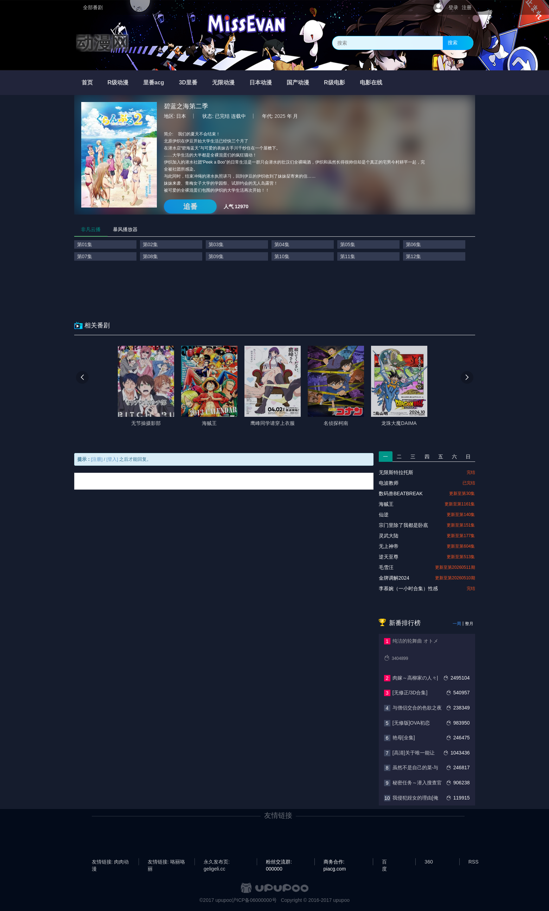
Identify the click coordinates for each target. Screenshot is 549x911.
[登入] (112, 459)
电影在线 (371, 82)
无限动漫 (223, 82)
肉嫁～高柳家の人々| (415, 678)
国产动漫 (298, 82)
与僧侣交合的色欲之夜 (417, 708)
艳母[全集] (403, 737)
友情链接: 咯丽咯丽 (166, 862)
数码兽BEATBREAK (401, 493)
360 (428, 862)
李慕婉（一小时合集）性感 (408, 588)
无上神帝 (388, 546)
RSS (473, 862)
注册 (467, 7)
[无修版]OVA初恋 (411, 723)
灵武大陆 (388, 536)
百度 (384, 862)
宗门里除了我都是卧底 (403, 525)
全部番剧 (93, 7)
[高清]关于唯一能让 (413, 753)
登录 (453, 7)
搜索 (453, 42)
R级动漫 (118, 82)
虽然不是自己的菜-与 (415, 767)
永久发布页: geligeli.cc (217, 862)
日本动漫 (260, 82)
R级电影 (334, 82)
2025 (280, 116)
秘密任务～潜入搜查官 (417, 782)
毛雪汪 (386, 567)
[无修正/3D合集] (410, 692)
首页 (87, 82)
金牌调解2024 (394, 578)
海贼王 (386, 504)
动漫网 (102, 43)
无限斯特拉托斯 (396, 472)
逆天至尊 (388, 557)
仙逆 (384, 514)
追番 (190, 206)
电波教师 (388, 483)
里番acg (153, 82)
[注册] (97, 459)
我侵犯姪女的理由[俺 (415, 798)
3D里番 (188, 82)
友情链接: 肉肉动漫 (110, 862)
